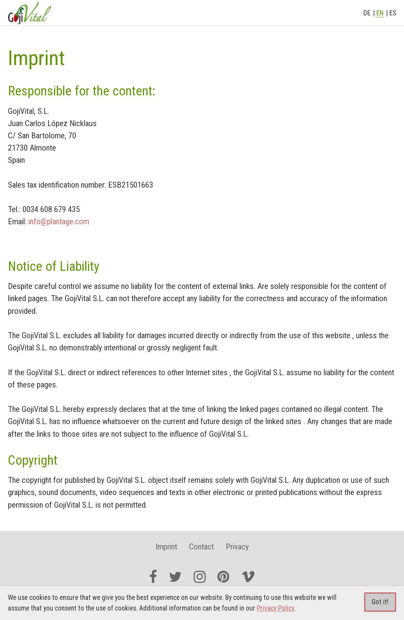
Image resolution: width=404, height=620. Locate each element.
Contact (201, 546)
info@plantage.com (58, 221)
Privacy (237, 546)
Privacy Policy (275, 608)
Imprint (166, 546)
